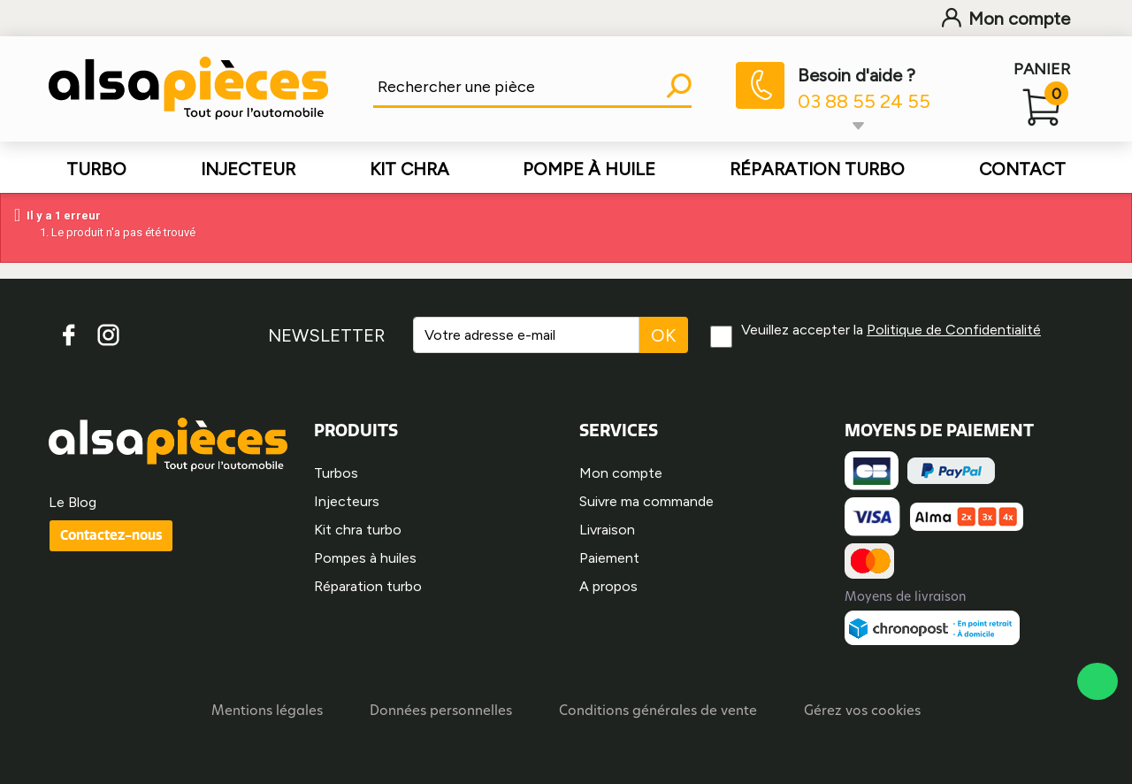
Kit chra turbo (358, 529)
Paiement (609, 558)
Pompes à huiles (365, 558)
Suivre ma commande (646, 501)
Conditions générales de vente (658, 712)
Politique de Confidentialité (954, 329)
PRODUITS (356, 430)
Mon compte (1006, 18)
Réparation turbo (368, 586)
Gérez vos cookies (862, 712)
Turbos (336, 473)
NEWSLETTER (326, 335)
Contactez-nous (111, 535)
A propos (608, 586)
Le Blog (72, 502)
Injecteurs (346, 501)
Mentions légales (267, 712)
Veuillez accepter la (891, 329)
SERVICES (618, 430)
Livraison (607, 529)
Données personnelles (441, 712)
